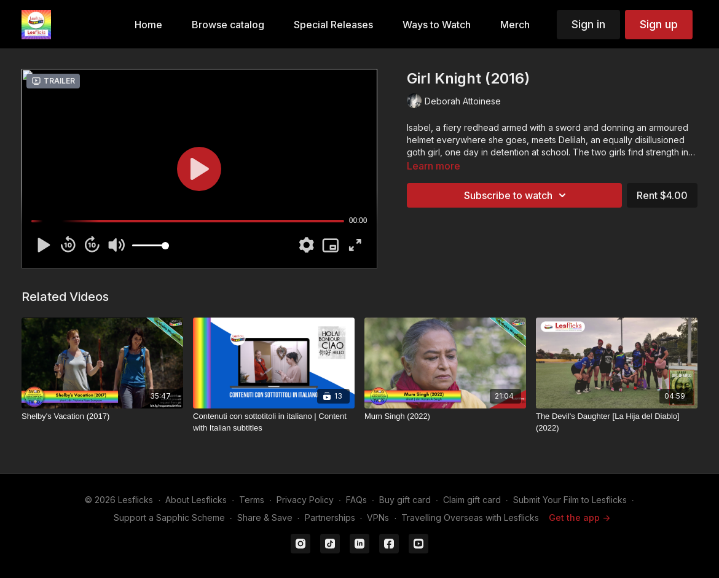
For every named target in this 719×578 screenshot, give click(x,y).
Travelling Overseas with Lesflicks (470, 517)
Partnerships (330, 517)
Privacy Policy (305, 499)
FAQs (356, 499)
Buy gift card (405, 499)
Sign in (588, 24)
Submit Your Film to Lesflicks (570, 499)
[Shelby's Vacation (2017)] (102, 416)
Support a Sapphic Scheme (169, 517)
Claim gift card (472, 499)
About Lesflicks (196, 499)
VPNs (378, 517)
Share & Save (265, 517)
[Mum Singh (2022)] (445, 416)
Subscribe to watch (517, 195)
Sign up (659, 24)
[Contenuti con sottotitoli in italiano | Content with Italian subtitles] (274, 422)
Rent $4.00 (662, 195)
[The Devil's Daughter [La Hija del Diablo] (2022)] (616, 422)
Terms (251, 499)
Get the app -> (579, 517)
